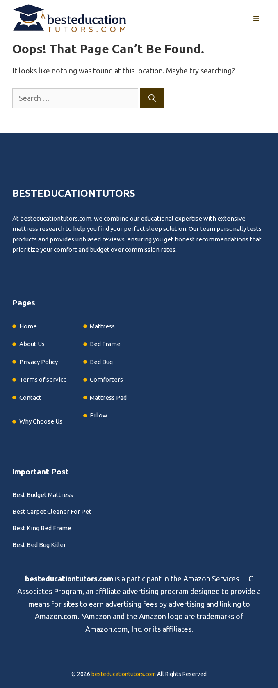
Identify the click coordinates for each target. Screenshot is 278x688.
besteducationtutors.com (69, 578)
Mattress (102, 326)
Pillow (98, 415)
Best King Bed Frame (41, 527)
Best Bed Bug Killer (39, 544)
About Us (32, 343)
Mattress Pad (108, 397)
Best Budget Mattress (42, 494)
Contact (30, 397)
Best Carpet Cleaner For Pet (51, 511)
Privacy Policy (38, 361)
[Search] (152, 98)
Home (28, 326)
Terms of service (43, 379)
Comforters (106, 379)
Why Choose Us (40, 421)
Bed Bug (101, 361)
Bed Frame (105, 343)
